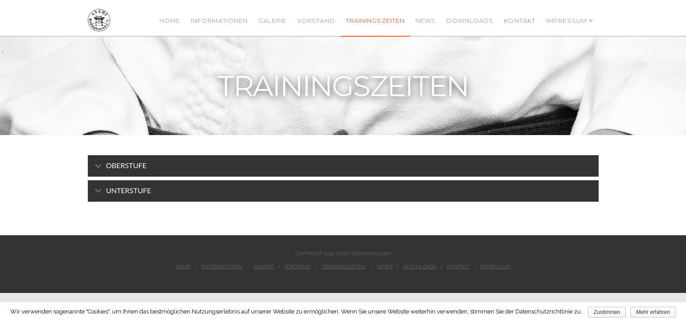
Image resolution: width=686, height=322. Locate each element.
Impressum (495, 267)
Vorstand (297, 267)
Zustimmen (607, 312)
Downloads (419, 267)
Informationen (222, 267)
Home (183, 267)
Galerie (264, 267)
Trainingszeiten (343, 267)
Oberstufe (126, 165)
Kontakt (458, 267)
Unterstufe (128, 190)
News (385, 267)
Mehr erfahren (653, 312)
